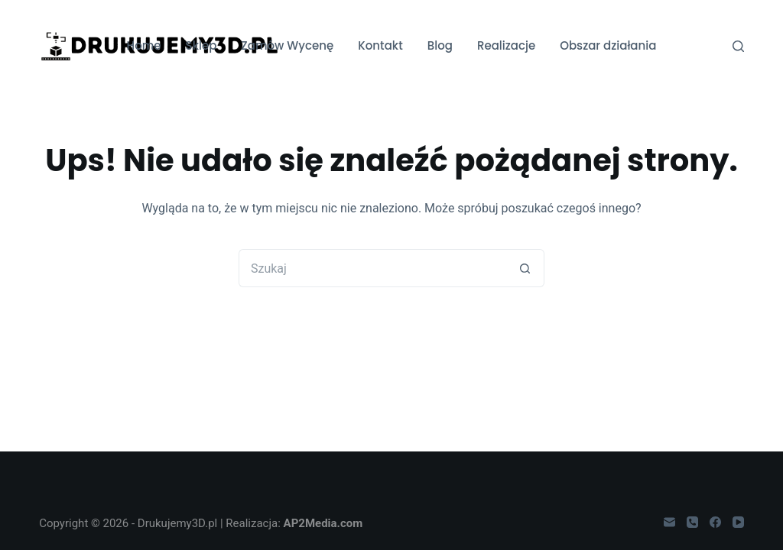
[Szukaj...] (372, 268)
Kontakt (380, 45)
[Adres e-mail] (669, 522)
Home (144, 45)
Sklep (201, 45)
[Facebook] (715, 522)
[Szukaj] (738, 46)
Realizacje (506, 45)
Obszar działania (608, 45)
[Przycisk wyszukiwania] (525, 268)
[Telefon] (692, 522)
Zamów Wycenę (287, 45)
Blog (440, 45)
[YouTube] (738, 522)
